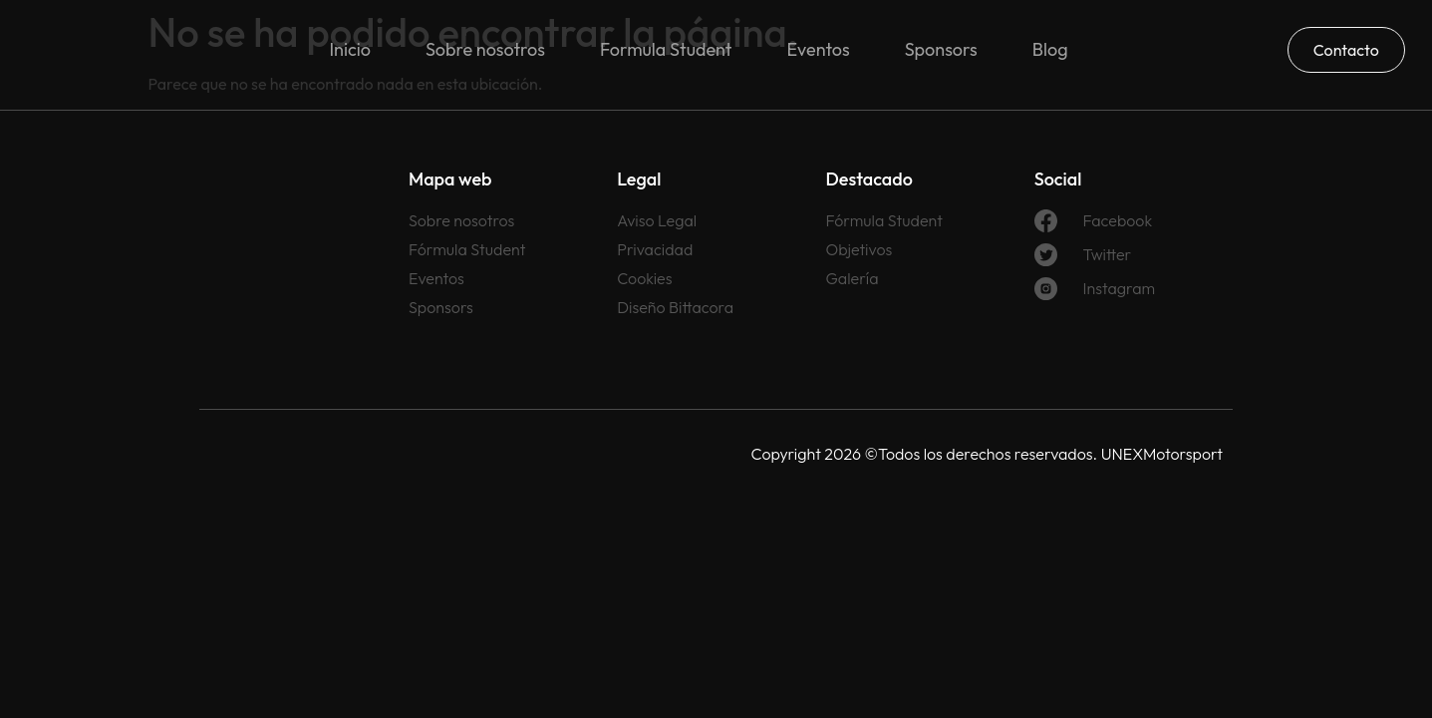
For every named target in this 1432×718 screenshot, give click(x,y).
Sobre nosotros (485, 49)
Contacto (1346, 50)
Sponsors (941, 49)
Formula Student (666, 49)
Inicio (350, 49)
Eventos (818, 49)
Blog (1050, 49)
